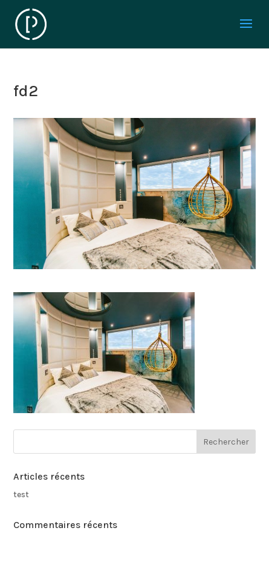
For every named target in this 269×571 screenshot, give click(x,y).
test (21, 494)
